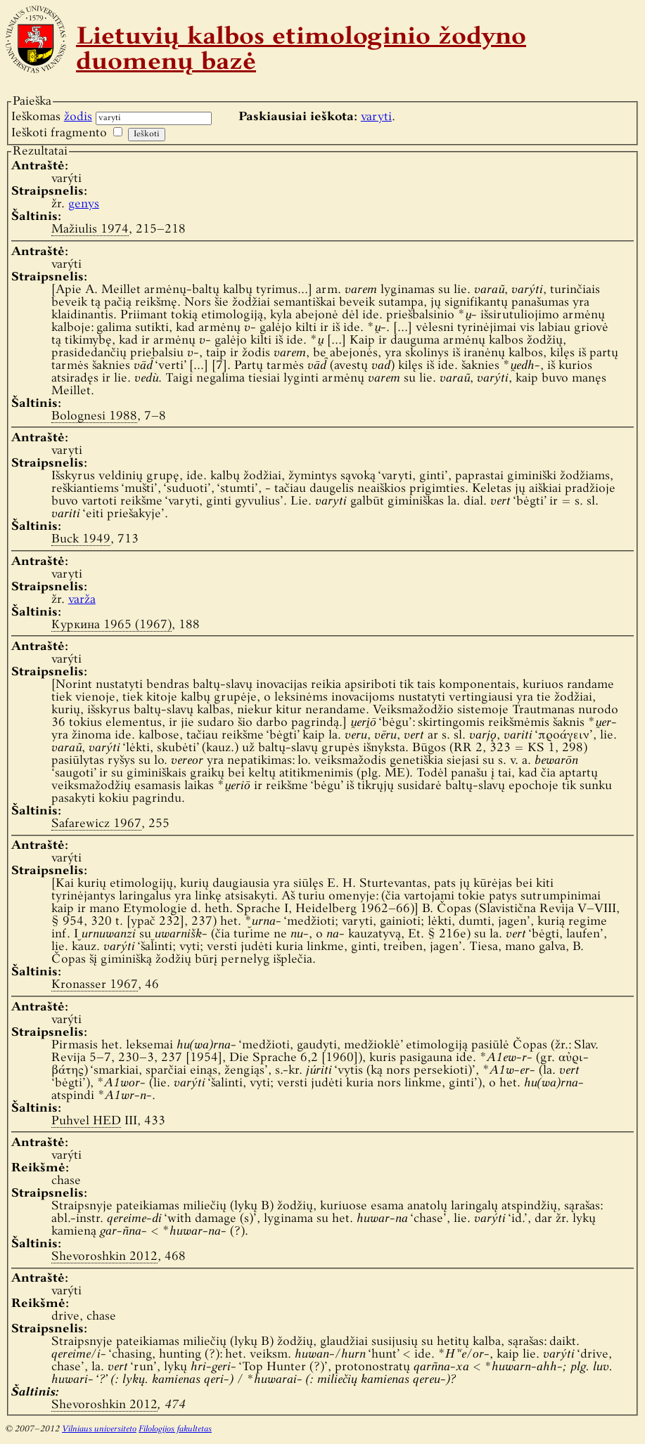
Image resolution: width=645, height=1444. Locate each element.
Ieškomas (51, 117)
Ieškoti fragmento (59, 133)
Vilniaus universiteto (99, 1429)
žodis (78, 117)
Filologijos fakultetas (175, 1429)
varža (82, 600)
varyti (376, 117)
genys (83, 204)
